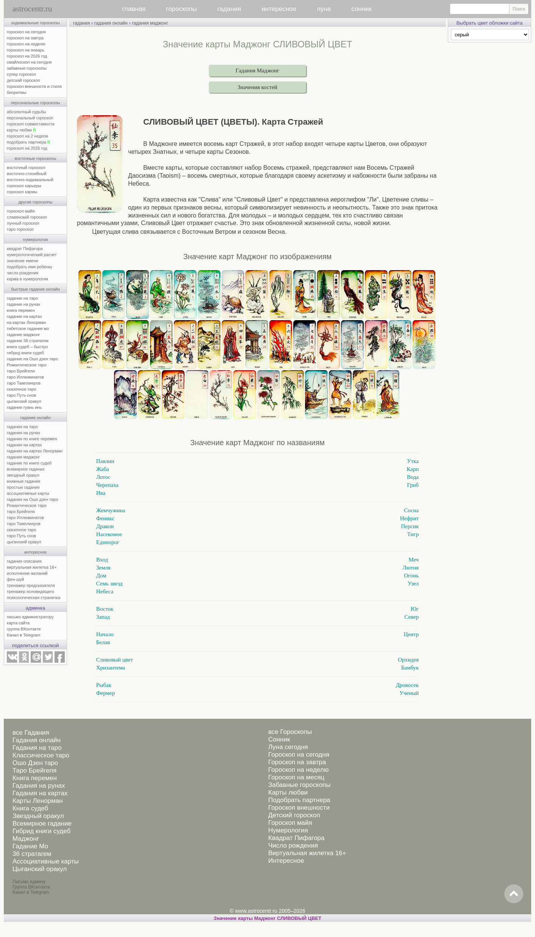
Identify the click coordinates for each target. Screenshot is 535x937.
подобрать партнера (28, 142)
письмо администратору (30, 617)
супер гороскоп (21, 74)
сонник (361, 9)
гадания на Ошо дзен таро (32, 499)
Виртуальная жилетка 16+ (307, 853)
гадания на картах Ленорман (36, 451)
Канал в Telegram (23, 635)
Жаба (102, 469)
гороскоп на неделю (26, 44)
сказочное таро (21, 389)
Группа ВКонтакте (31, 887)
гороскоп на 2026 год (27, 56)
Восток (105, 609)
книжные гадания (23, 481)
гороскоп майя (20, 211)
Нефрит (409, 518)
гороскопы (181, 9)
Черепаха (107, 485)
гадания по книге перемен (32, 438)
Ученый (409, 693)
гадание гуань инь (24, 407)
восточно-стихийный (26, 173)
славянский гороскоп (27, 217)
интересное (278, 9)
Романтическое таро (27, 365)
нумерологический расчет (32, 254)
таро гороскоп (20, 229)
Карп (413, 469)
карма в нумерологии (27, 279)
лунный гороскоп (23, 223)
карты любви (21, 130)
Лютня (411, 568)
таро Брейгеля (21, 371)
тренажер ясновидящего (30, 591)
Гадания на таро (37, 747)
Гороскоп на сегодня (298, 754)
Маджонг (26, 838)
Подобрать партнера (299, 800)
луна (324, 9)
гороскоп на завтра (25, 38)
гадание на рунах (23, 304)
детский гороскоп (23, 80)
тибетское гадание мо (28, 328)
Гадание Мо (30, 846)
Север (411, 617)
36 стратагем (32, 853)
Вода (413, 477)
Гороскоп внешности (299, 807)
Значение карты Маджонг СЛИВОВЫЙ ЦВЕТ (267, 918)
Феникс (105, 518)
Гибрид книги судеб (41, 831)
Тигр (413, 534)
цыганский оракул (24, 401)
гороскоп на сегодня (26, 32)
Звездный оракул (38, 816)
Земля (103, 568)
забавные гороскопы (27, 68)
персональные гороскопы (35, 102)
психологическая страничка (33, 597)
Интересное (286, 860)
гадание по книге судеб (29, 463)
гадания (229, 9)
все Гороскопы (290, 731)
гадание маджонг (23, 334)
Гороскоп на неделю (298, 769)
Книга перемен (35, 778)
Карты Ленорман (38, 800)
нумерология (35, 239)
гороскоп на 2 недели (27, 136)
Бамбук (410, 668)
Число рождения (293, 845)
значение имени (22, 260)
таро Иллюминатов (25, 377)
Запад (103, 617)
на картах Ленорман (26, 322)
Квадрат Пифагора (296, 838)
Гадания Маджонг (257, 70)
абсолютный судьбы (26, 111)
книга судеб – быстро (27, 346)
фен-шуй (15, 579)
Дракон (105, 526)
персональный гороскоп (30, 118)
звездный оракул (23, 475)
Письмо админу (29, 881)
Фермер (105, 693)
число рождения (22, 273)
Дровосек (407, 685)
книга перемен (21, 310)
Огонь (411, 576)
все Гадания (31, 732)
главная (133, 9)
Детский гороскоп (294, 815)
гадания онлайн (35, 417)
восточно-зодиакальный (30, 179)
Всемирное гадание (42, 823)
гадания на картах (24, 445)
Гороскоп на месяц (296, 777)
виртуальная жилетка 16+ (31, 567)
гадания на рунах (23, 432)
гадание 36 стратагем (27, 340)
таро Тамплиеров (24, 383)
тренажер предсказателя (31, 585)
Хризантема (110, 668)
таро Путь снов (21, 395)
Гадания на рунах (39, 785)
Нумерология (288, 830)
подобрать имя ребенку (29, 266)
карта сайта (18, 623)
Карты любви (288, 792)
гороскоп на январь (25, 50)
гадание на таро (22, 298)
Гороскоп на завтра (297, 762)
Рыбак (103, 685)
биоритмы (16, 92)
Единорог (108, 542)
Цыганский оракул (40, 869)
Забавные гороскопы (299, 784)
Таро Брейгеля (34, 770)
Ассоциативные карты (46, 861)
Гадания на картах (40, 793)
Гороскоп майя (290, 822)
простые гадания (23, 487)
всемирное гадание (25, 469)
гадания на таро (22, 426)
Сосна (411, 510)
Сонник (279, 739)
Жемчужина (110, 510)
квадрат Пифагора (25, 248)
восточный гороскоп (26, 167)
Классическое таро (41, 755)
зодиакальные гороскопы (35, 22)
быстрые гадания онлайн (35, 289)
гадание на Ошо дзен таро (32, 359)
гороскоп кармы (22, 191)
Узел (413, 583)
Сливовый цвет (114, 660)
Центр (411, 634)
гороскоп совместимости (31, 124)
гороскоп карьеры (24, 185)
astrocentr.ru (32, 8)
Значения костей (257, 87)
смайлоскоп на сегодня (29, 62)
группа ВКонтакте (24, 629)
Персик (410, 526)
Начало (105, 634)
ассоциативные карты (28, 493)
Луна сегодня (288, 747)
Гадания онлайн (37, 740)
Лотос (103, 477)
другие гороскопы (36, 202)
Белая (103, 642)
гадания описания (24, 561)
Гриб (413, 485)
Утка (413, 461)
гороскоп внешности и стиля (34, 86)
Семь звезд (109, 583)
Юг (415, 609)
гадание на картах (24, 316)
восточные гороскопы (35, 158)
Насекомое (109, 534)
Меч (413, 560)
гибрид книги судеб (25, 352)
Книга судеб (30, 808)
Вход (102, 560)
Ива (100, 493)
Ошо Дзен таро (35, 762)
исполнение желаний (27, 573)
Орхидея (408, 660)
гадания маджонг (23, 457)
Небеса (104, 591)
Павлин (105, 461)
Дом (101, 576)
